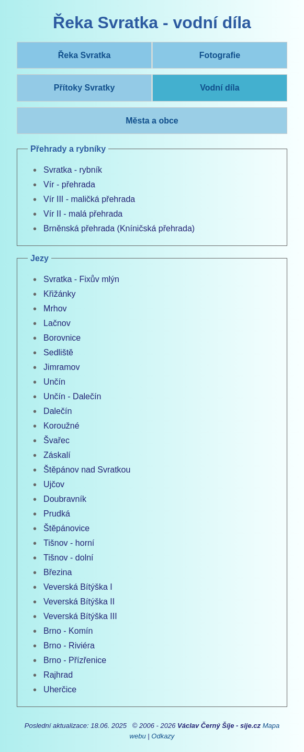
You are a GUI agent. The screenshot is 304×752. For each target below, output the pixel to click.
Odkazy (162, 736)
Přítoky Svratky (84, 87)
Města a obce (152, 120)
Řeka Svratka (84, 55)
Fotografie (219, 55)
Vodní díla (219, 87)
